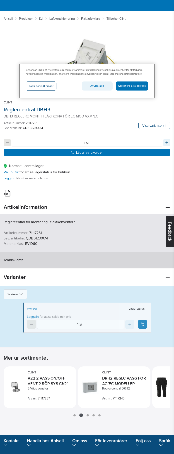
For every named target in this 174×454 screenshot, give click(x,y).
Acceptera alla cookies (132, 85)
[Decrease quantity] (7, 142)
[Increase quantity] (166, 142)
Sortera (15, 294)
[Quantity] (87, 142)
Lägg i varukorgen (87, 152)
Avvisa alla (97, 85)
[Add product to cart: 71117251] (142, 324)
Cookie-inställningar (41, 86)
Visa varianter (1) (154, 125)
